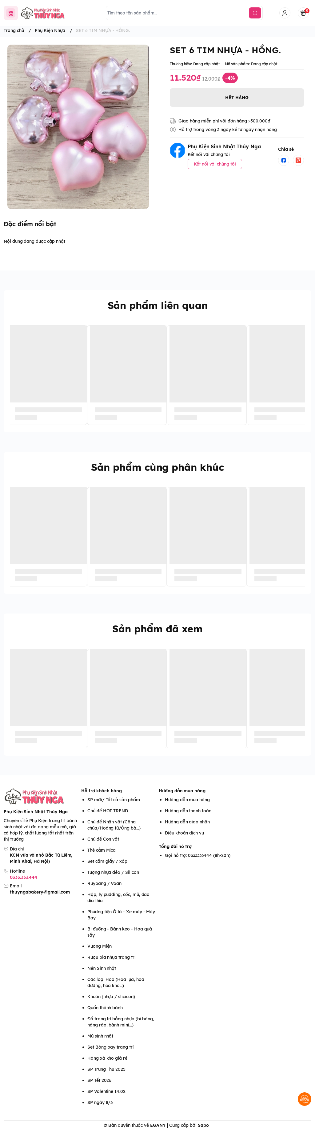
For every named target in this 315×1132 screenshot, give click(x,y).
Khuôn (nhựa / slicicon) (111, 996)
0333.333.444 (23, 877)
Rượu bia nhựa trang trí (111, 957)
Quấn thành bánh (105, 1007)
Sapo (203, 1125)
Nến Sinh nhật (101, 968)
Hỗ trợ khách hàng (101, 791)
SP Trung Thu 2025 (106, 1069)
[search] (255, 12)
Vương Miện (99, 946)
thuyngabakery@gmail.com (40, 892)
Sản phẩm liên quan (158, 305)
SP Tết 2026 (99, 1080)
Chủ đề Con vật (103, 839)
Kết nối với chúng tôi (215, 164)
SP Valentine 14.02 (106, 1091)
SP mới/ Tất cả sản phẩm (113, 799)
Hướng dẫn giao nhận (187, 822)
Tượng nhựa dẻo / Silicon (113, 872)
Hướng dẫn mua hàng (182, 791)
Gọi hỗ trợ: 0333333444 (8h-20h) (197, 855)
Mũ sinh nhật (100, 1036)
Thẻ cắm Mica (101, 850)
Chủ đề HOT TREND (107, 811)
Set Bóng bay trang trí (110, 1047)
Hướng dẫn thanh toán (188, 811)
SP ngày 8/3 (100, 1102)
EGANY (158, 1125)
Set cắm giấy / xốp (107, 861)
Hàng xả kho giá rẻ (107, 1058)
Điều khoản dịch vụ (184, 833)
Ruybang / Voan (104, 883)
